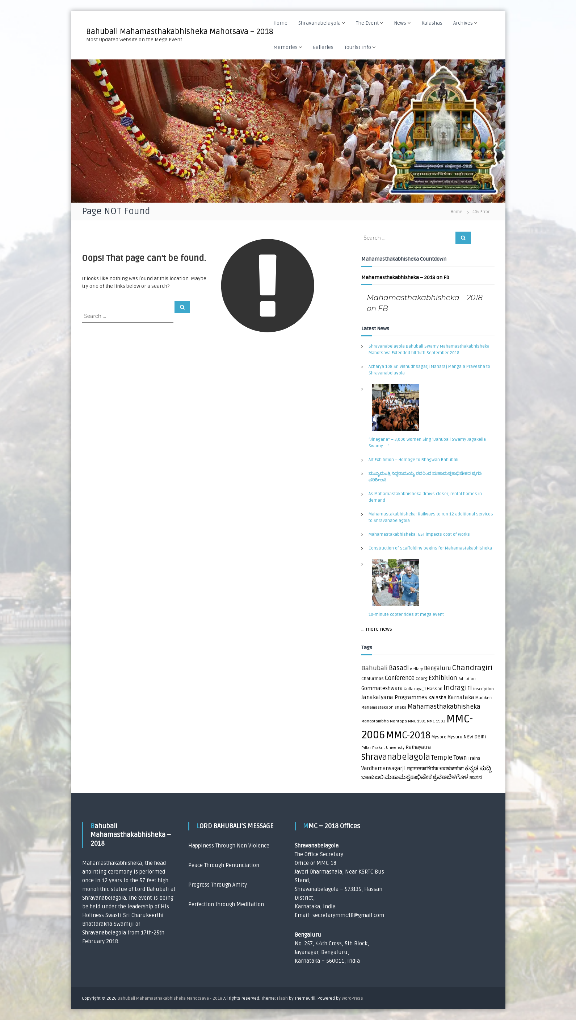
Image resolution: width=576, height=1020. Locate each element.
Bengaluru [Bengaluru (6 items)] (437, 668)
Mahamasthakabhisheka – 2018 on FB (405, 277)
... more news (376, 629)
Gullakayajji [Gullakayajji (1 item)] (415, 689)
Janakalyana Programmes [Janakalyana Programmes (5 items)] (394, 697)
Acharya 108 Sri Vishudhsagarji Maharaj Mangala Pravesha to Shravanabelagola (429, 370)
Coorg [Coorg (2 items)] (422, 678)
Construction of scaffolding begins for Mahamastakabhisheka (430, 548)
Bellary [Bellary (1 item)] (416, 669)
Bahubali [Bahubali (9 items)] (374, 668)
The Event (368, 23)
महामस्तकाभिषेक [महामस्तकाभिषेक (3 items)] (422, 769)
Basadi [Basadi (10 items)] (399, 668)
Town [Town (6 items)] (460, 758)
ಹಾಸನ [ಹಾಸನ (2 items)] (476, 777)
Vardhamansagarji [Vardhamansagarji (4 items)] (383, 769)
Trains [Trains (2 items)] (474, 758)
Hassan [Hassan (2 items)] (434, 689)
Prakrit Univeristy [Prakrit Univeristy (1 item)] (388, 747)
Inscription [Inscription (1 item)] (483, 689)
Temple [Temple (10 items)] (442, 758)
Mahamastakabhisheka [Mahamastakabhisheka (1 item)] (384, 707)
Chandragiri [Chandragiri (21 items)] (472, 667)
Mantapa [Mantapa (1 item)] (398, 721)
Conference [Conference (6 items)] (400, 678)
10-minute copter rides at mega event (406, 614)
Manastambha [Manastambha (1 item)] (375, 721)
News (401, 23)
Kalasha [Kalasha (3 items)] (437, 698)
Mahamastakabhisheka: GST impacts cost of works (419, 534)
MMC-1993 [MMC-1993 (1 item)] (436, 721)
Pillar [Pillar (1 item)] (366, 747)
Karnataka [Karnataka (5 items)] (460, 697)
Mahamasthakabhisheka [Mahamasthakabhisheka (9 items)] (444, 706)
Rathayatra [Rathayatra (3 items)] (418, 747)
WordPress (352, 998)
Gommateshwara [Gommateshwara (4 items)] (382, 688)
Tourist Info (358, 47)
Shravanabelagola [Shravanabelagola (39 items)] (395, 757)
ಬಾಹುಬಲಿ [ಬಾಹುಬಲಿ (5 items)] (372, 777)
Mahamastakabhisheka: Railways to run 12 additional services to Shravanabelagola (431, 517)
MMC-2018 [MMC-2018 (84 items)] (408, 735)
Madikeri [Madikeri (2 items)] (483, 698)
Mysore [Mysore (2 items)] (439, 737)
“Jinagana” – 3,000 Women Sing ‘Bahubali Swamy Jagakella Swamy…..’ (427, 443)
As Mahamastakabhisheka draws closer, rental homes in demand (425, 497)
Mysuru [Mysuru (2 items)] (454, 737)
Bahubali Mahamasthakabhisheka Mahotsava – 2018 (180, 31)
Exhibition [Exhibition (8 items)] (443, 678)
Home (281, 23)
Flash (282, 998)
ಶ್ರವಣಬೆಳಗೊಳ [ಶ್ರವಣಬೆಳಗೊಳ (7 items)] (450, 777)
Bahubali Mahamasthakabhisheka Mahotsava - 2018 (170, 998)
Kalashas (432, 23)
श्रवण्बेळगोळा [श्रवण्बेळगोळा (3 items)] (451, 769)
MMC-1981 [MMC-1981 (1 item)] (417, 721)
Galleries (324, 47)
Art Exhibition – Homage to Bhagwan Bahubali (413, 460)
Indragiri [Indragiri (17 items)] (457, 688)
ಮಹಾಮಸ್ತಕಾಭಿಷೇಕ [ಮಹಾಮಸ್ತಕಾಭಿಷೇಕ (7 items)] (408, 777)
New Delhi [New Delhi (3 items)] (474, 737)
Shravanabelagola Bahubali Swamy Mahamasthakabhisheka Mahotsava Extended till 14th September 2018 (429, 350)
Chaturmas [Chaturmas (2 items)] (372, 678)
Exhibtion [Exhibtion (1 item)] (467, 678)
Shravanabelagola (320, 23)
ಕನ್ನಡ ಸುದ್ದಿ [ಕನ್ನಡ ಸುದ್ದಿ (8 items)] (478, 768)
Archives (464, 23)
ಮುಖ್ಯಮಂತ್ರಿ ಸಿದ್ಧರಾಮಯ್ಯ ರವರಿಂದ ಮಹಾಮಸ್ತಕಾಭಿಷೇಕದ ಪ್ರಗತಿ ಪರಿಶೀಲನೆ (425, 477)
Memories (286, 47)
